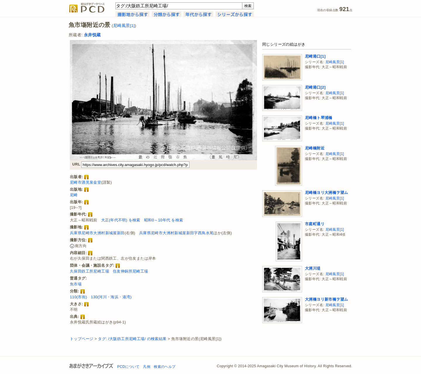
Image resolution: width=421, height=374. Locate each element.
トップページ (81, 339)
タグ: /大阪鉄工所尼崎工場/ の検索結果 (132, 339)
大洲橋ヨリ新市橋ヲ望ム (326, 299)
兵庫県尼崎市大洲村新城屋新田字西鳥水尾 (176, 233)
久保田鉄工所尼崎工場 (89, 271)
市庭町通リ (315, 224)
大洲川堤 (313, 268)
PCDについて (128, 367)
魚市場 (76, 284)
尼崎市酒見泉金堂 (85, 182)
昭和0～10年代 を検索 (163, 220)
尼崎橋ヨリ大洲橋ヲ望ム (326, 192)
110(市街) (78, 297)
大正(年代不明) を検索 (120, 220)
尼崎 (74, 195)
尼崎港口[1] (315, 56)
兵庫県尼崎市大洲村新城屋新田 (97, 233)
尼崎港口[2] (315, 87)
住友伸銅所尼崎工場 (130, 271)
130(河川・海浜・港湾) (111, 297)
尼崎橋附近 (315, 148)
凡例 (146, 367)
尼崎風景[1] (124, 25)
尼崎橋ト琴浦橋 (318, 118)
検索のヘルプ (164, 367)
